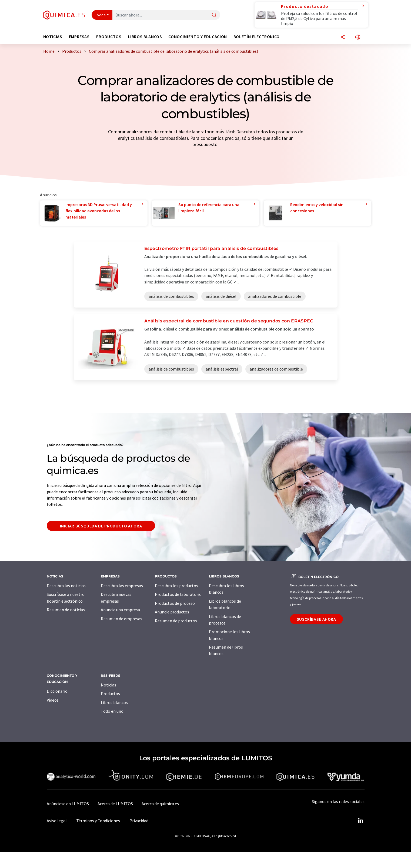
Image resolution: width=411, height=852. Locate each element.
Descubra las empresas (122, 585)
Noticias (108, 685)
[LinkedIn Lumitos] (361, 820)
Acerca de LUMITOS (115, 803)
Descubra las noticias (66, 585)
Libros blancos (114, 702)
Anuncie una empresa (120, 609)
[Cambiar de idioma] (358, 37)
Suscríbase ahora (316, 619)
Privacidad (138, 820)
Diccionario (57, 691)
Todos (100, 14)
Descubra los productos (176, 585)
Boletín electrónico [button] (256, 36)
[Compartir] (343, 37)
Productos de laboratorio (178, 594)
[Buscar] (214, 15)
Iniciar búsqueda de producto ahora (101, 526)
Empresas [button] (79, 36)
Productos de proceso (175, 603)
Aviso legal (57, 820)
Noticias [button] (52, 36)
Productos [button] (109, 36)
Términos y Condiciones (98, 820)
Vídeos (53, 700)
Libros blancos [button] (145, 36)
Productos (110, 693)
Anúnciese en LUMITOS (68, 803)
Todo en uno (112, 711)
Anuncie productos (172, 612)
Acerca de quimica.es (160, 803)
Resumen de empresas (121, 618)
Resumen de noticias (66, 609)
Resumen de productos (176, 620)
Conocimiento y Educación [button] (197, 36)
